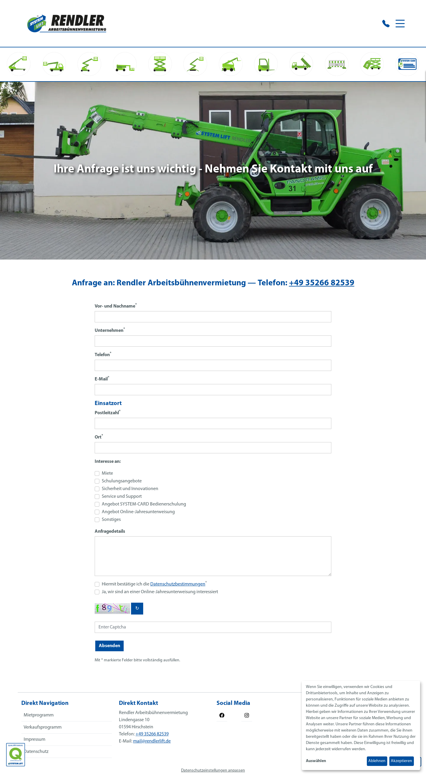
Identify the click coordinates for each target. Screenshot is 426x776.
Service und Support (122, 496)
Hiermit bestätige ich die (154, 584)
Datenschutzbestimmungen (177, 584)
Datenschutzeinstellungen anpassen (213, 770)
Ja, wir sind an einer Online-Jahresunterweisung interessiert (160, 592)
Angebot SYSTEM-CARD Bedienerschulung (144, 504)
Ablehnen (376, 761)
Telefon (103, 354)
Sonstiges (111, 519)
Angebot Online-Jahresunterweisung (138, 512)
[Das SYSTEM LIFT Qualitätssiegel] (15, 754)
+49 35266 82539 (321, 283)
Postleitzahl (107, 412)
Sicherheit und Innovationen (130, 489)
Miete (107, 473)
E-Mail (102, 379)
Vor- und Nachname (116, 306)
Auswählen (316, 761)
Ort (99, 437)
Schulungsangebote (122, 481)
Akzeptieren (401, 761)
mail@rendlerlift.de (152, 741)
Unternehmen (110, 330)
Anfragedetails (110, 531)
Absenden (109, 646)
